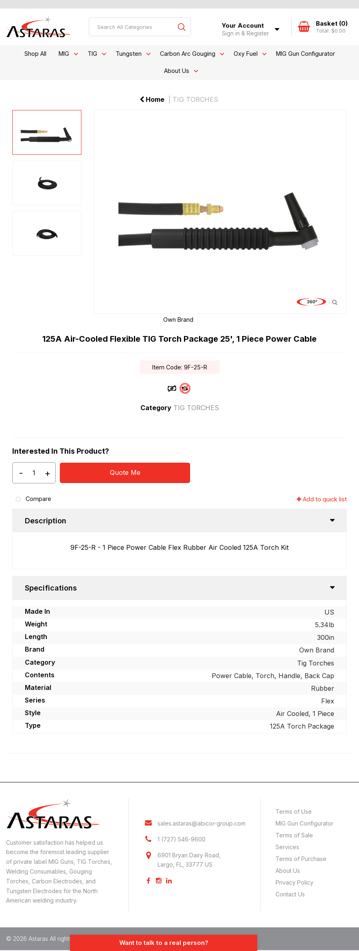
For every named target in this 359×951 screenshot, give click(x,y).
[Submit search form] (181, 27)
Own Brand (178, 319)
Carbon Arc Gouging (187, 53)
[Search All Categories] (140, 27)
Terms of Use (294, 811)
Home (152, 99)
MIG (64, 53)
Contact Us (290, 894)
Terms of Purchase (301, 858)
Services (287, 846)
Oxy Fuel (246, 53)
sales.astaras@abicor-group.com (201, 823)
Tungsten (129, 53)
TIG (92, 53)
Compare (31, 499)
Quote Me (125, 472)
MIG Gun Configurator (305, 53)
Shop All (35, 53)
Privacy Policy (294, 882)
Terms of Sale (294, 835)
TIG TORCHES (195, 99)
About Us (176, 70)
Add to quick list (322, 499)
